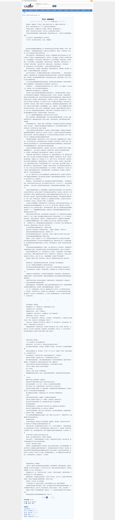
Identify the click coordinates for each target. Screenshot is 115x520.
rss (91, 1)
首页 (24, 15)
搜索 (24, 12)
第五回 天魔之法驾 (28, 516)
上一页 (43, 497)
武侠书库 (28, 15)
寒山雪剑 (35, 15)
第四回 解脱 (31, 503)
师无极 (32, 15)
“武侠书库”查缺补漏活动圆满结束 (30, 0)
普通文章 (38, 3)
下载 (44, 3)
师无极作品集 (54, 21)
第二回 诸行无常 (32, 501)
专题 (46, 3)
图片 (41, 3)
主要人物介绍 (27, 508)
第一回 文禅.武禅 (28, 510)
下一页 (52, 497)
